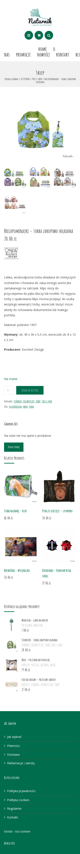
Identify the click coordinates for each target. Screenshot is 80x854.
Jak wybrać (14, 737)
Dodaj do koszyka (30, 390)
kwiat (25, 406)
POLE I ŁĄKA (37, 79)
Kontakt (62, 54)
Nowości (43, 54)
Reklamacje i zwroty (21, 763)
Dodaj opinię (14, 447)
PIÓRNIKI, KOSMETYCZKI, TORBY (27, 401)
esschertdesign (15, 406)
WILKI (53, 665)
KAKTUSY (26, 685)
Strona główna (11, 79)
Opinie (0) (10, 424)
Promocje (23, 54)
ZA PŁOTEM (25, 79)
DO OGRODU (27, 625)
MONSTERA (38, 625)
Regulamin (14, 808)
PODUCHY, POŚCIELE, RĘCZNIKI (35, 665)
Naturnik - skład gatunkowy (17, 831)
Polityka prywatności (21, 791)
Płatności (13, 746)
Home (42, 48)
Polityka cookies (18, 800)
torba (31, 406)
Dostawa (13, 754)
